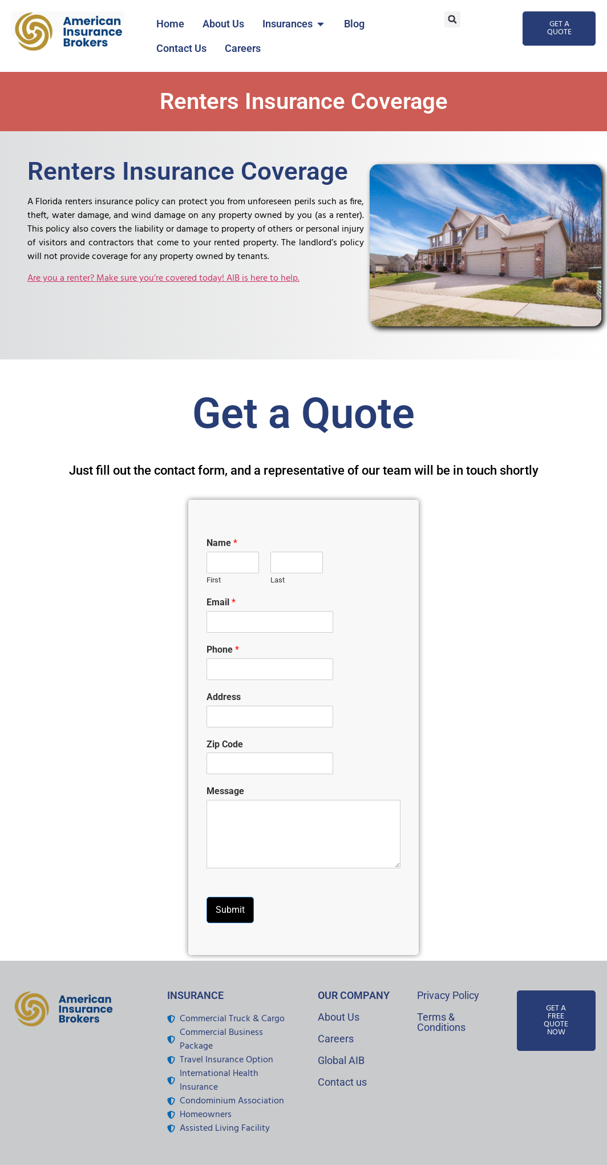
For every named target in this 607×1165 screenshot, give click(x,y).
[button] (452, 19)
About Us (338, 1017)
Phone (223, 649)
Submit (230, 909)
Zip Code (225, 744)
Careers (336, 1039)
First (214, 580)
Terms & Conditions (441, 1022)
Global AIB (341, 1060)
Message (225, 791)
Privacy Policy (448, 995)
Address (224, 696)
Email (221, 602)
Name (222, 542)
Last (277, 580)
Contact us (342, 1082)
